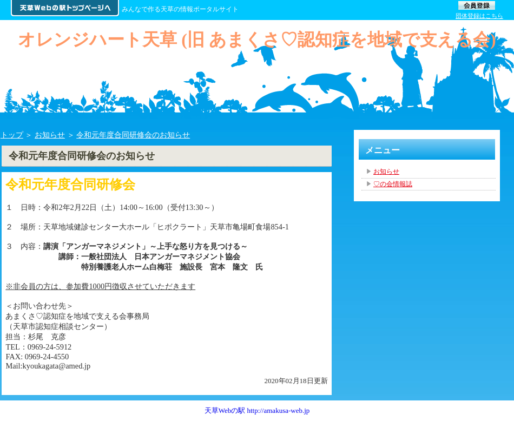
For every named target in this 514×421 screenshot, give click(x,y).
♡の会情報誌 (392, 184)
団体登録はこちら (479, 15)
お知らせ (50, 134)
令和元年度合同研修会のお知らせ (133, 134)
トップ (12, 134)
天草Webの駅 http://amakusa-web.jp (257, 410)
